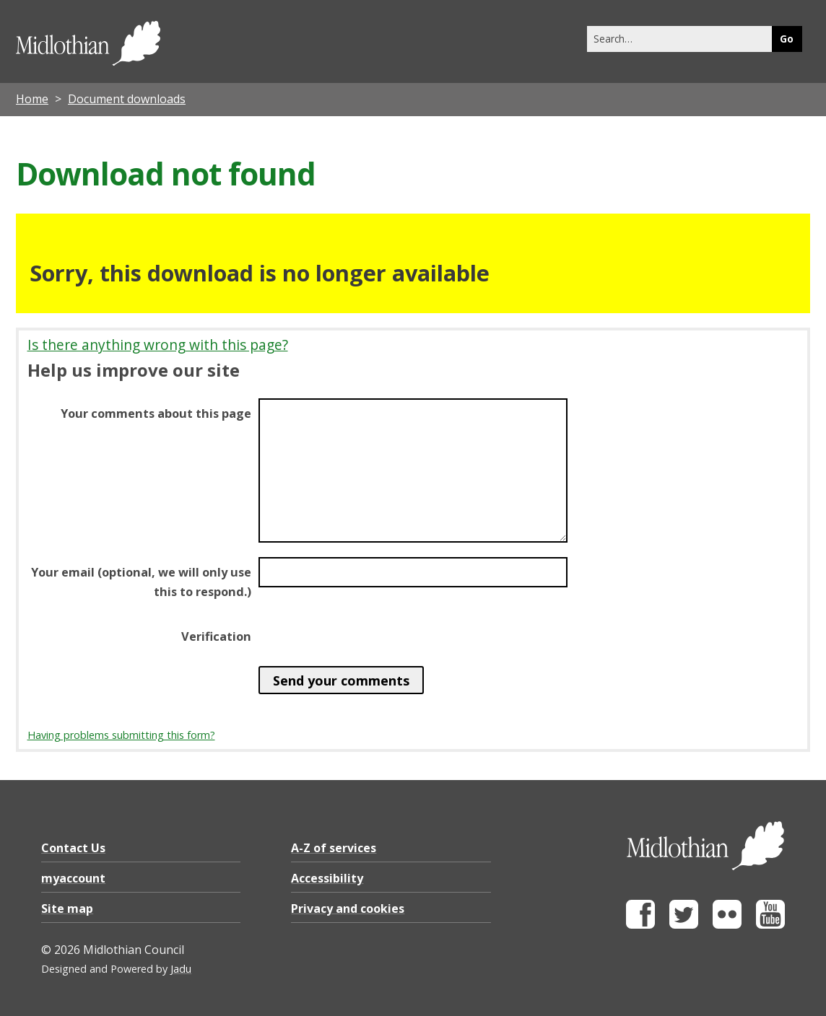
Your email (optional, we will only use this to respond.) (141, 581)
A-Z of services (333, 848)
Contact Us (73, 848)
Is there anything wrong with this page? (157, 344)
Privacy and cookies (347, 908)
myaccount (73, 878)
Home (32, 99)
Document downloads (127, 99)
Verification (216, 636)
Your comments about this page (156, 413)
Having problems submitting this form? (121, 735)
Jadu (180, 969)
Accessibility (327, 878)
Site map (67, 908)
